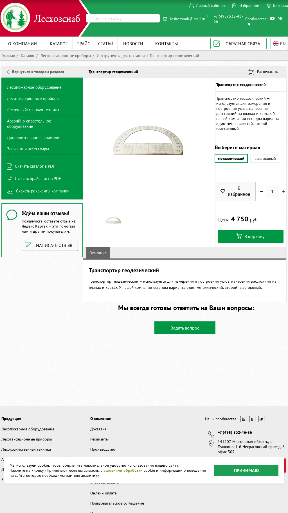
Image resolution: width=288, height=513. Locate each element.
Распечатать (267, 71)
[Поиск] (123, 18)
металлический (231, 158)
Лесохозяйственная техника (33, 109)
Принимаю (246, 470)
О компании (100, 418)
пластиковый (264, 158)
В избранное (235, 191)
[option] (149, 142)
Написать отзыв (54, 245)
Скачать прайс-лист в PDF (38, 178)
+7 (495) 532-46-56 (228, 19)
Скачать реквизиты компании (42, 191)
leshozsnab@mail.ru (187, 18)
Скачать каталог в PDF (35, 166)
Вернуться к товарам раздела (35, 71)
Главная (8, 55)
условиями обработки (123, 470)
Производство (102, 449)
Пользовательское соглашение (117, 503)
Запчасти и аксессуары (28, 148)
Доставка (98, 429)
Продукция (11, 418)
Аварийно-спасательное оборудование (29, 123)
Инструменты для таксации (120, 55)
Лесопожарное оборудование (34, 87)
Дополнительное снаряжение (34, 137)
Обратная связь (243, 43)
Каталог (27, 55)
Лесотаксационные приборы (65, 55)
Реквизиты (99, 439)
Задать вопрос (185, 328)
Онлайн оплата (103, 493)
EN (283, 43)
